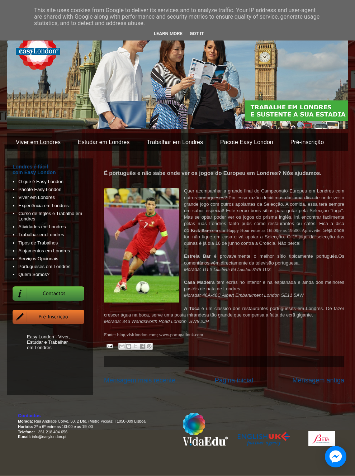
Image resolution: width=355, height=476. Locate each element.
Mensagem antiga (318, 380)
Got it (197, 33)
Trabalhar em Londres (175, 142)
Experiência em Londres (43, 205)
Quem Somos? (33, 274)
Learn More (168, 33)
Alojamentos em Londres (44, 250)
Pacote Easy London (246, 142)
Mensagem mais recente (139, 380)
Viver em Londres (38, 142)
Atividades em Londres (42, 226)
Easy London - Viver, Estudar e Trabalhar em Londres (48, 342)
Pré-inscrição (307, 142)
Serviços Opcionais (38, 258)
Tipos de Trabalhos (38, 243)
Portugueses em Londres (44, 266)
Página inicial (234, 380)
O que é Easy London (40, 181)
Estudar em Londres (103, 142)
